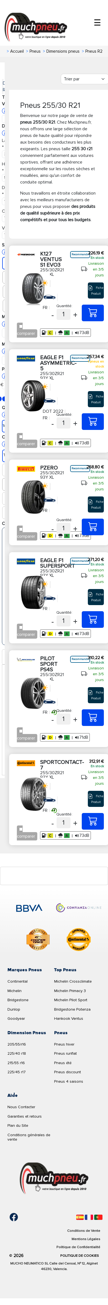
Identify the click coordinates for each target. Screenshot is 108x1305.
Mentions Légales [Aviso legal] (86, 1239)
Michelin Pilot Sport (70, 1000)
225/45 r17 (16, 1072)
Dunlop (13, 1009)
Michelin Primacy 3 (70, 990)
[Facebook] (10, 1217)
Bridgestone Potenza (72, 1009)
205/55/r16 (16, 1044)
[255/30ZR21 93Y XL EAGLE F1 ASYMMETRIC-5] (93, 421)
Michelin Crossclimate (73, 981)
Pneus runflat (65, 1053)
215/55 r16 (16, 1063)
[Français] (89, 1217)
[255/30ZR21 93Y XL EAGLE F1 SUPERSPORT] (93, 619)
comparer (26, 333)
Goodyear (16, 1018)
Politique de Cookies (79, 1255)
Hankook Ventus (68, 1018)
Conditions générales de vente (28, 1137)
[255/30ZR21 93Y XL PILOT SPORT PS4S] (93, 717)
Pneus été (63, 1063)
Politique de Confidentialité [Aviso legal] (78, 1247)
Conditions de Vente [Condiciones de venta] (83, 1230)
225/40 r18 (16, 1053)
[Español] (80, 1217)
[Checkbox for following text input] (21, 326)
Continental (17, 981)
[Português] (98, 1217)
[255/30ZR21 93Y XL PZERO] (93, 527)
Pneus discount (67, 1072)
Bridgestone (17, 1000)
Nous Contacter (21, 1107)
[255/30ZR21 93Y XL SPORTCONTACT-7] (93, 821)
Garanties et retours (24, 1116)
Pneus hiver (64, 1044)
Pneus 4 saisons (68, 1081)
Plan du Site (17, 1125)
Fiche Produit (96, 290)
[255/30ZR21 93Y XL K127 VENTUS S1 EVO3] (93, 313)
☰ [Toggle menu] (97, 23)
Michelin (14, 990)
